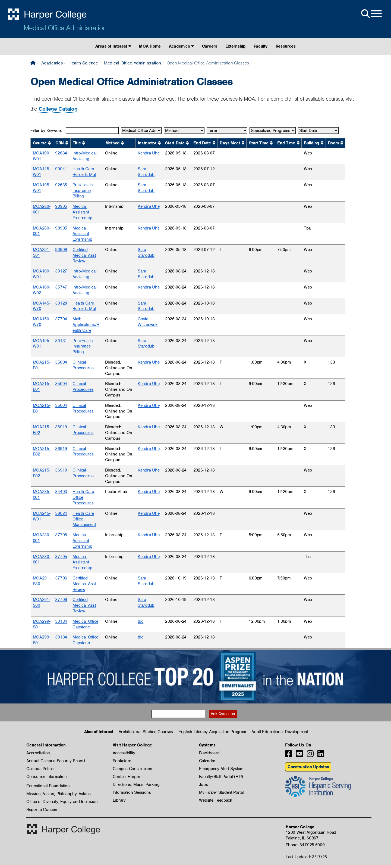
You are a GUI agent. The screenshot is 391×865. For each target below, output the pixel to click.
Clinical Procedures (82, 365)
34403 (61, 491)
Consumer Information (46, 776)
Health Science (83, 63)
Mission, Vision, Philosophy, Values (58, 793)
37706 (61, 578)
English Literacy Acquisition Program (212, 731)
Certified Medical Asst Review (84, 255)
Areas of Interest (113, 46)
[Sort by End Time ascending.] (298, 143)
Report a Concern (42, 809)
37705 (61, 535)
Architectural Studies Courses (146, 731)
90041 (61, 169)
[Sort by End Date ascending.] (214, 143)
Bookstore (122, 761)
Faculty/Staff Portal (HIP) (221, 776)
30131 (61, 340)
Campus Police (39, 768)
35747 (61, 287)
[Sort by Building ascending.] (322, 143)
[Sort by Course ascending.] (49, 143)
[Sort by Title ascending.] (83, 143)
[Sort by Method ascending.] (122, 143)
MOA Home (150, 46)
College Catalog (58, 109)
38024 (61, 513)
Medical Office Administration (65, 27)
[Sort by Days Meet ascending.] (243, 143)
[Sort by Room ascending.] (341, 143)
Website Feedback (215, 800)
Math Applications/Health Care (85, 324)
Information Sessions (132, 792)
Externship (235, 46)
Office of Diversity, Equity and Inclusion (62, 801)
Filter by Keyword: (47, 130)
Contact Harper (126, 776)
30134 (61, 621)
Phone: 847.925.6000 (305, 845)
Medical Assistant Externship (82, 212)
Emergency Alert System (221, 768)
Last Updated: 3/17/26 (306, 857)
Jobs (203, 784)
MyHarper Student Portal (221, 792)
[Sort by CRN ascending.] (66, 143)
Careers (209, 46)
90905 (61, 206)
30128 (61, 303)
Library (119, 800)
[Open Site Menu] (371, 14)
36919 (61, 427)
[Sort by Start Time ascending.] (271, 143)
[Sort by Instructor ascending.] (159, 143)
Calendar (207, 761)
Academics (181, 46)
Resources (286, 46)
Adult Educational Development (279, 731)
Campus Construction (132, 768)
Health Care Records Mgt (84, 171)
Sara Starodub (146, 171)
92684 (61, 153)
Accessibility (124, 753)
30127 (61, 271)
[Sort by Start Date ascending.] (187, 143)
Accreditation (38, 753)
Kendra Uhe (148, 153)
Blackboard (209, 753)
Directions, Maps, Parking (136, 784)
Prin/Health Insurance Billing (82, 190)
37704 (61, 319)
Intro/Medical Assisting (84, 156)
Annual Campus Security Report (55, 761)
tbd (140, 621)
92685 (61, 185)
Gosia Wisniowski (148, 321)
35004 (61, 362)
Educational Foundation (48, 786)
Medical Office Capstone (85, 624)
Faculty (260, 46)
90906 (61, 249)
